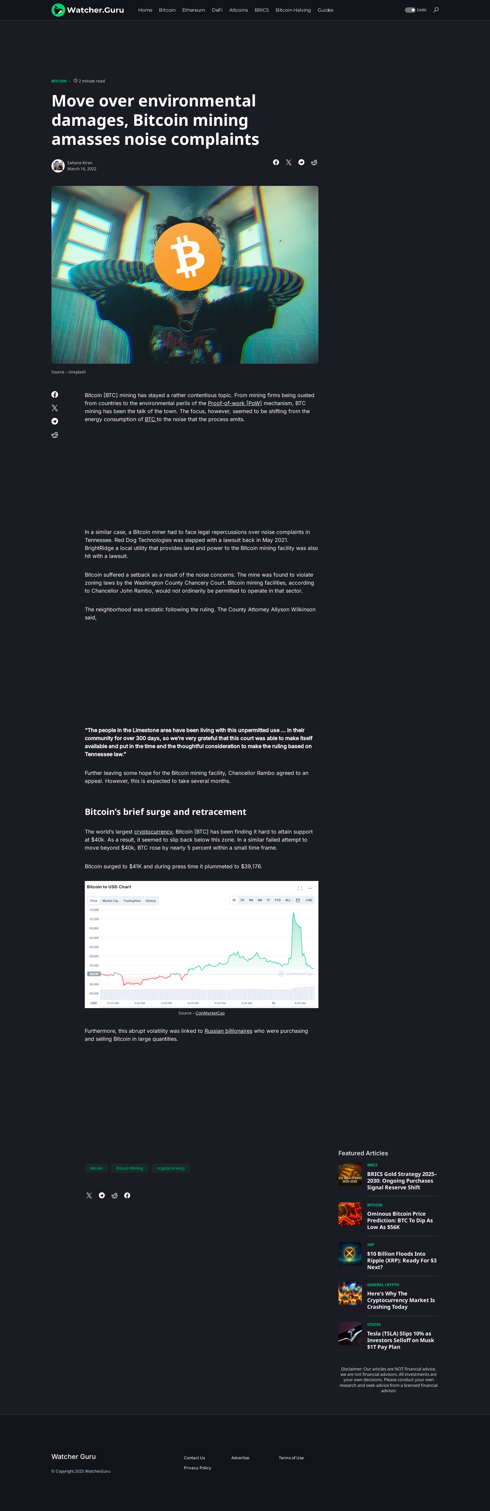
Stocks (374, 1324)
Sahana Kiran (79, 163)
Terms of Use (291, 1457)
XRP (370, 1244)
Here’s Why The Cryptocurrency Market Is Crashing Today (401, 1300)
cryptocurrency (153, 831)
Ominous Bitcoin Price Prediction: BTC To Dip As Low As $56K (400, 1220)
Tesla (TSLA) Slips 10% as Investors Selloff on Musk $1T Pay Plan (400, 1340)
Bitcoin (59, 80)
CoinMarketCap (210, 1013)
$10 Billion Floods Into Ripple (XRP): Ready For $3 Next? (402, 1260)
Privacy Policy (197, 1467)
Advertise (240, 1457)
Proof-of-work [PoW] (235, 403)
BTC (151, 419)
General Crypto (383, 1284)
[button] (415, 10)
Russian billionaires (228, 1030)
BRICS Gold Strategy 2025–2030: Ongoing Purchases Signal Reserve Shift (402, 1181)
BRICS (372, 1164)
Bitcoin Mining (129, 1168)
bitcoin (96, 1168)
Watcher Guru (73, 1457)
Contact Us (194, 1457)
